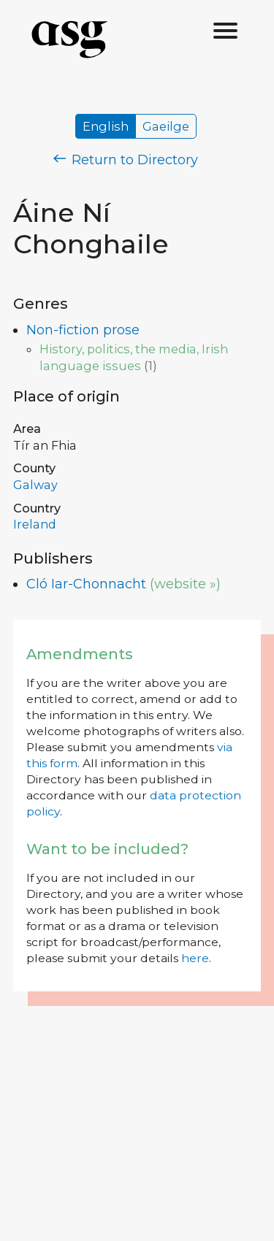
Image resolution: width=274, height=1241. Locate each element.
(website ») (185, 584)
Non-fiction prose (83, 330)
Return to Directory (125, 160)
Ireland (34, 524)
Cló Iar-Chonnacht (86, 584)
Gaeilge (165, 126)
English (106, 126)
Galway (35, 484)
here (195, 958)
